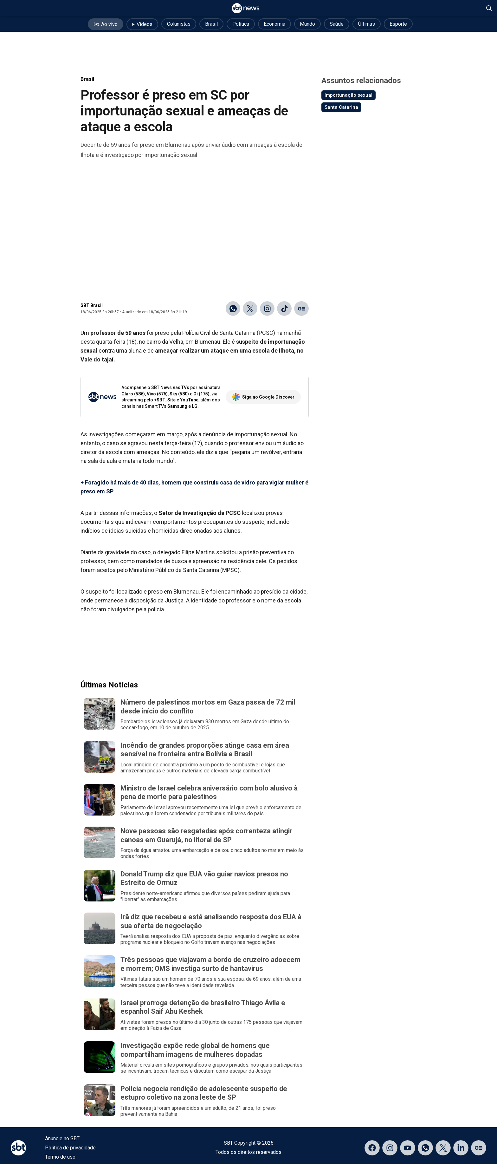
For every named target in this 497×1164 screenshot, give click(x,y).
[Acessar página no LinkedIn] (460, 1147)
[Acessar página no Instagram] (389, 1147)
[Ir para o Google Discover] (301, 308)
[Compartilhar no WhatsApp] (233, 308)
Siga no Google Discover (263, 397)
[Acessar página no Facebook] (372, 1147)
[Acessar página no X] (443, 1147)
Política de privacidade (70, 1148)
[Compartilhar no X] (250, 308)
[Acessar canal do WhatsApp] (425, 1147)
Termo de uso (60, 1157)
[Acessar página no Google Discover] (478, 1147)
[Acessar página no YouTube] (407, 1147)
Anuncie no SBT (62, 1138)
